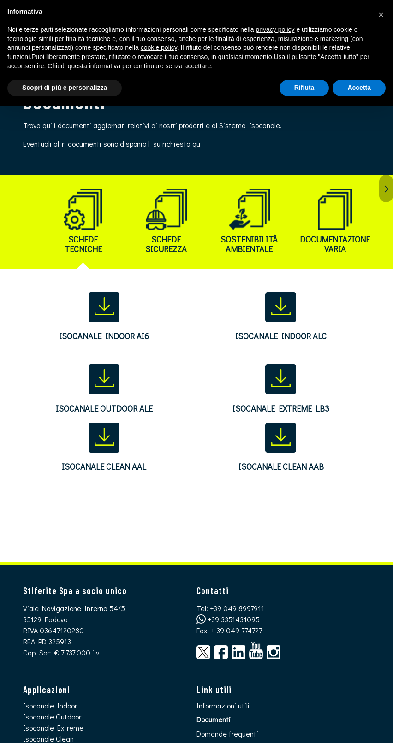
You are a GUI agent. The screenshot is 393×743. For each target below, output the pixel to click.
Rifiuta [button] (304, 87)
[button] (381, 14)
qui (197, 143)
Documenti (213, 719)
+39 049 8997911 (237, 608)
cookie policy (159, 47)
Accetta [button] (359, 87)
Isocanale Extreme (53, 727)
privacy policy (275, 29)
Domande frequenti (227, 733)
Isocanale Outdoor (52, 716)
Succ (386, 188)
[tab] (83, 225)
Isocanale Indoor (50, 705)
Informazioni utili (223, 705)
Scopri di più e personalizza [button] (64, 87)
